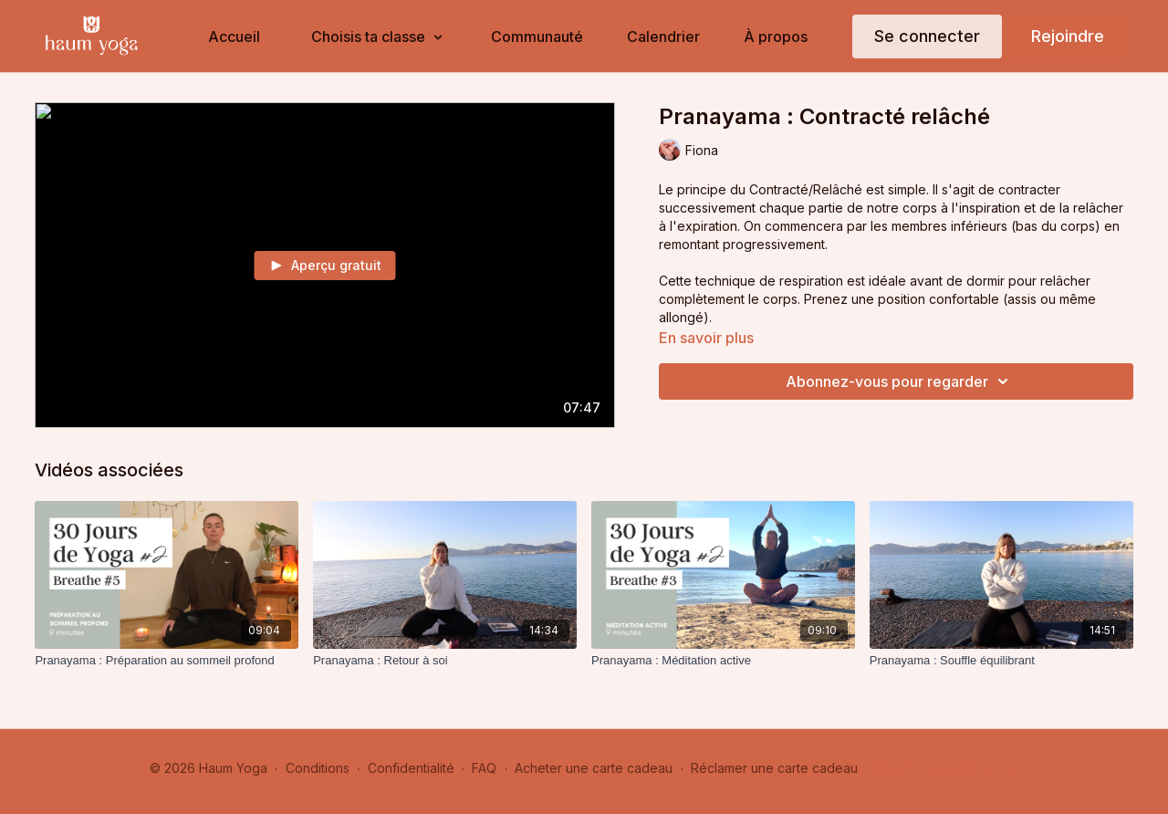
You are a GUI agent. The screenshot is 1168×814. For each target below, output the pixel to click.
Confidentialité (411, 768)
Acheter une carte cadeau (594, 768)
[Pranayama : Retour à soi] (445, 661)
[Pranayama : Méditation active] (723, 661)
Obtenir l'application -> (945, 768)
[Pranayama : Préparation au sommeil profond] (166, 661)
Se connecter (927, 36)
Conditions (317, 768)
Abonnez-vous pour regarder (900, 381)
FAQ (484, 768)
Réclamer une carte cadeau (774, 768)
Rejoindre (1067, 36)
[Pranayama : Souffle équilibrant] (1001, 661)
